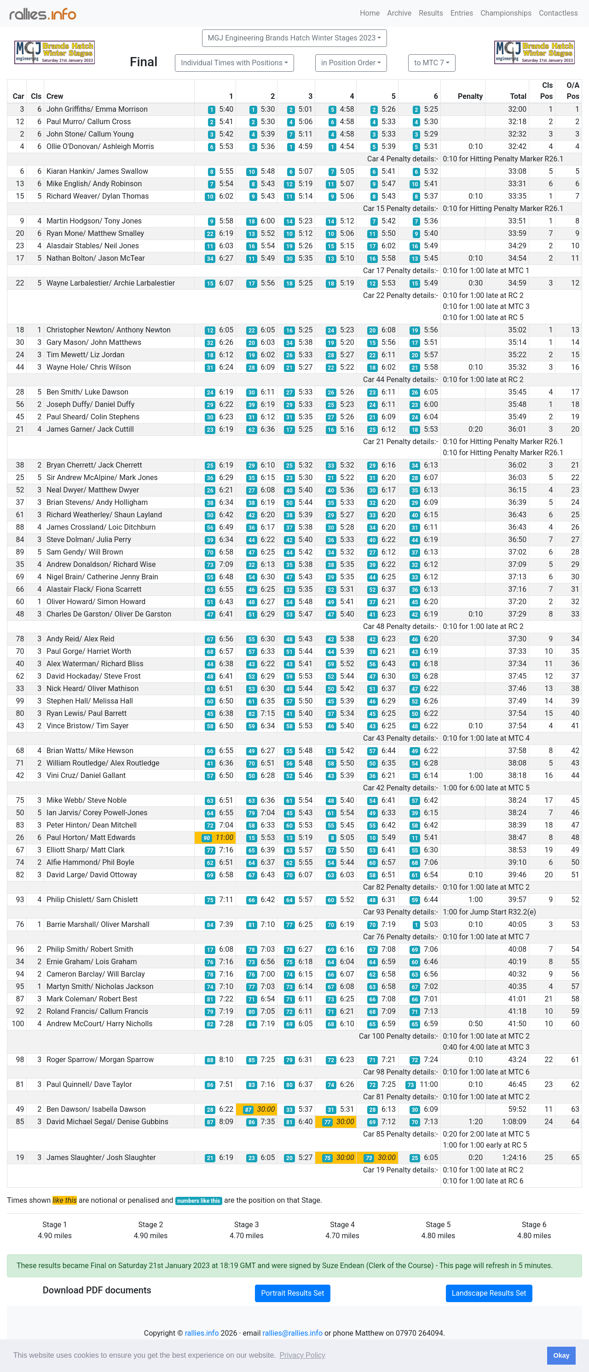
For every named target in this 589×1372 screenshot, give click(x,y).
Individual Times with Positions (232, 62)
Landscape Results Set (489, 1293)
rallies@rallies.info (293, 1333)
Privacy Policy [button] (302, 1355)
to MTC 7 (429, 62)
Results (431, 13)
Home (370, 13)
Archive (399, 13)
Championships (505, 13)
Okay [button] (561, 1355)
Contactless (558, 13)
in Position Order (348, 62)
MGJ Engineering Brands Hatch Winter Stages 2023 (292, 38)
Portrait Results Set (292, 1293)
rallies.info (202, 1333)
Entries (461, 13)
